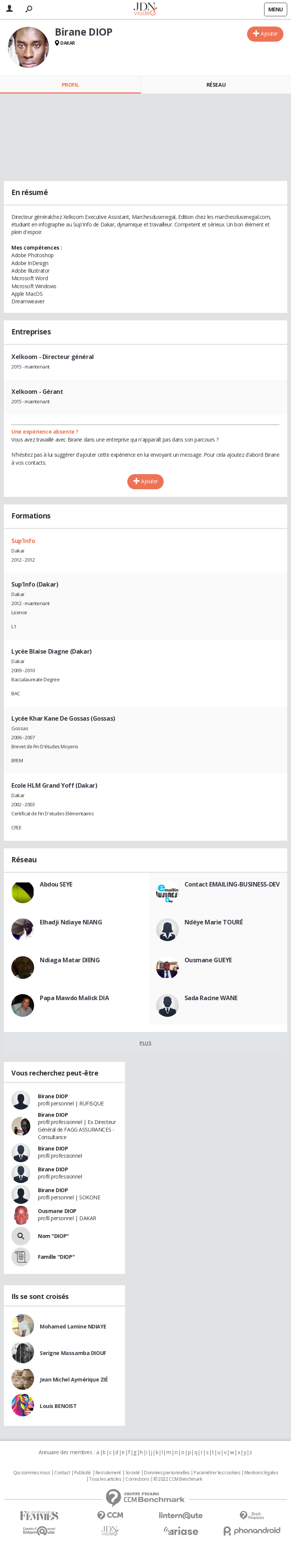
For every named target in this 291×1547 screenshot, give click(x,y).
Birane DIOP (53, 1096)
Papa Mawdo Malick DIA (74, 998)
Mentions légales (261, 1472)
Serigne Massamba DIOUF (73, 1353)
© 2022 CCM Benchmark (177, 1479)
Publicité (82, 1472)
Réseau (216, 84)
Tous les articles (105, 1479)
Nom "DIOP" (53, 1235)
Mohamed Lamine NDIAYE (73, 1326)
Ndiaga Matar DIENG (70, 960)
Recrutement (108, 1472)
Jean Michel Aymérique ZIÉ (74, 1379)
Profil (70, 84)
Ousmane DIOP (57, 1210)
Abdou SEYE (56, 884)
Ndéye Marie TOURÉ (214, 922)
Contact (62, 1472)
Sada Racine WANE (211, 998)
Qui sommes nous (31, 1472)
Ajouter (269, 33)
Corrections (137, 1479)
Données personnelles (166, 1472)
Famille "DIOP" (56, 1256)
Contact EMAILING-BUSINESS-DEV (232, 884)
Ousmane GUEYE (208, 960)
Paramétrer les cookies (217, 1472)
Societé (132, 1472)
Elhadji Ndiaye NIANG (71, 922)
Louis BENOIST (58, 1406)
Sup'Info (23, 541)
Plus (145, 1043)
